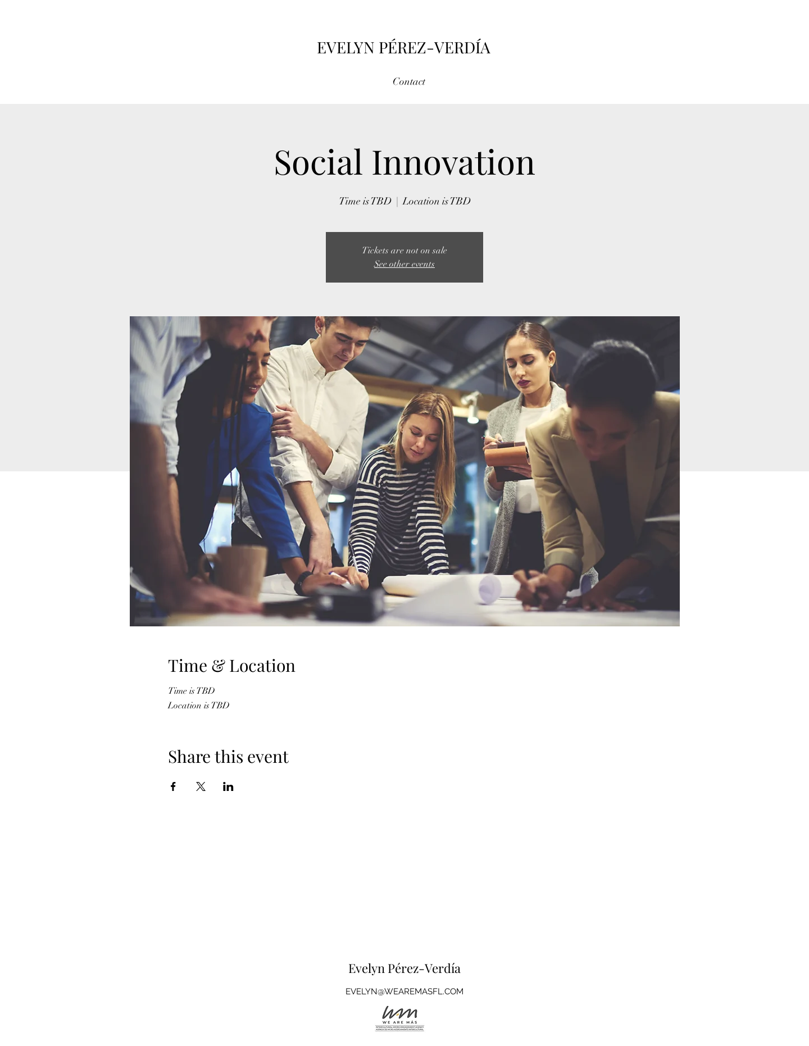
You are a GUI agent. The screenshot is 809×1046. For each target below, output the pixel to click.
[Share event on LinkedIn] (228, 786)
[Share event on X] (201, 786)
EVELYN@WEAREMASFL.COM (404, 991)
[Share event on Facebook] (173, 786)
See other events (404, 264)
